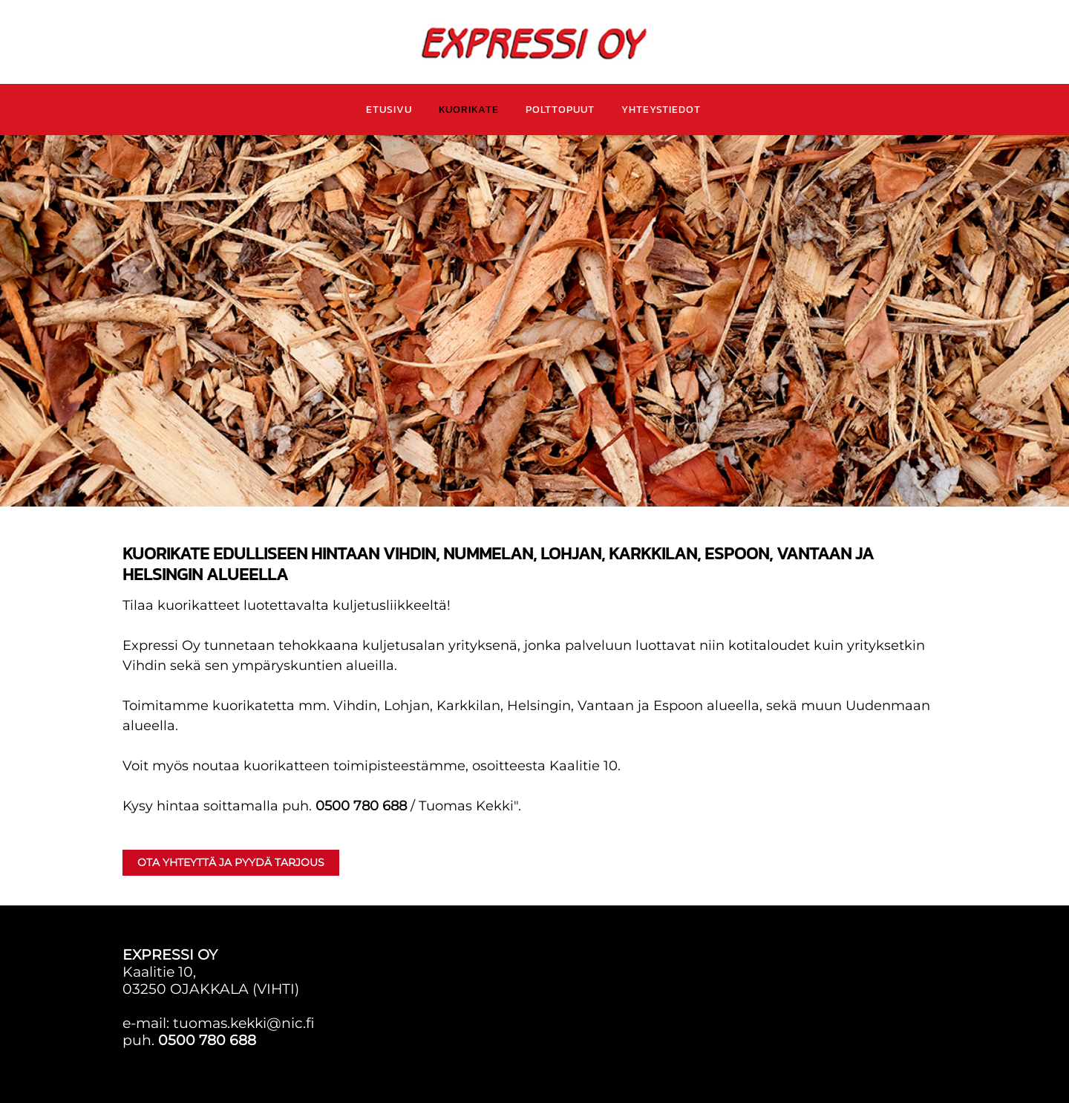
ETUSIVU (389, 109)
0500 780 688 (361, 806)
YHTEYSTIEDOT (661, 109)
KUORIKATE (469, 109)
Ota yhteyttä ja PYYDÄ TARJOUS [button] (230, 862)
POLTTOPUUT (560, 109)
